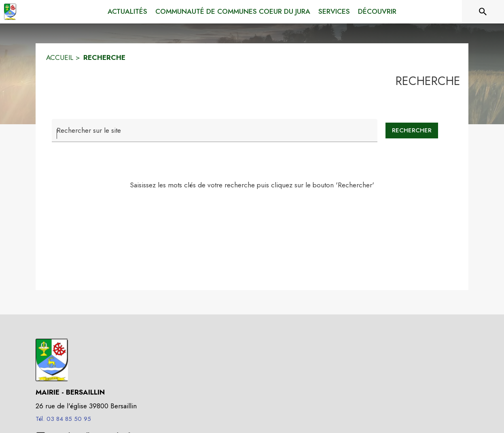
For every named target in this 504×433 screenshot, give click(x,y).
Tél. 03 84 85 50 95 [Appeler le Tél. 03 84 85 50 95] (63, 418)
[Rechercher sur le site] (483, 11)
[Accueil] (10, 12)
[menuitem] (127, 11)
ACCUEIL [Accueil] (59, 57)
